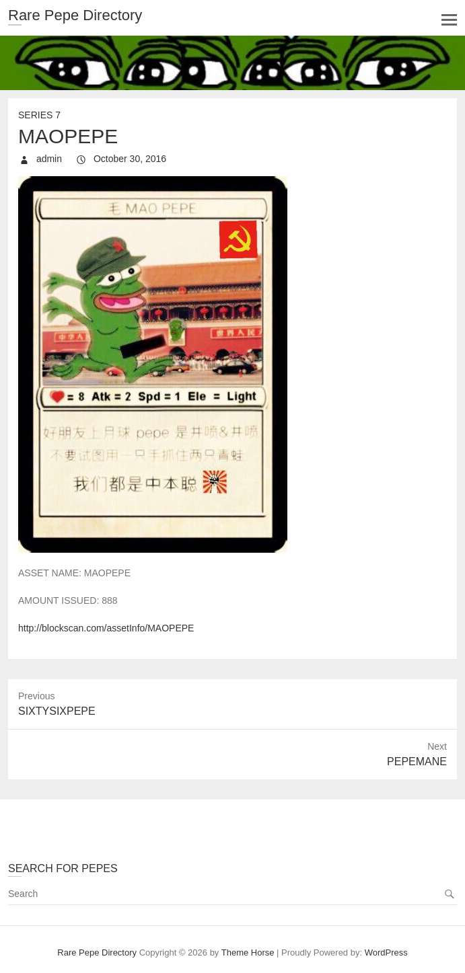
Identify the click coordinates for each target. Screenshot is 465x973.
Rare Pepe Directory (75, 15)
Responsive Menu (449, 20)
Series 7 (39, 115)
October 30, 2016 (128, 158)
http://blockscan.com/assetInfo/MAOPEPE (106, 628)
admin (48, 158)
